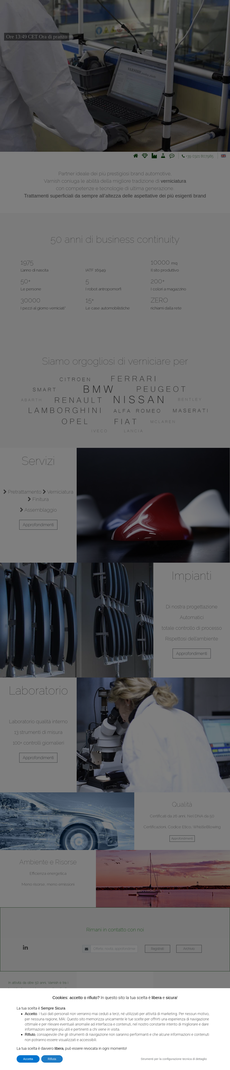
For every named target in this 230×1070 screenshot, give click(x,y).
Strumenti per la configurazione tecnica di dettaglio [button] (174, 1059)
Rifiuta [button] (52, 1059)
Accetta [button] (28, 1059)
